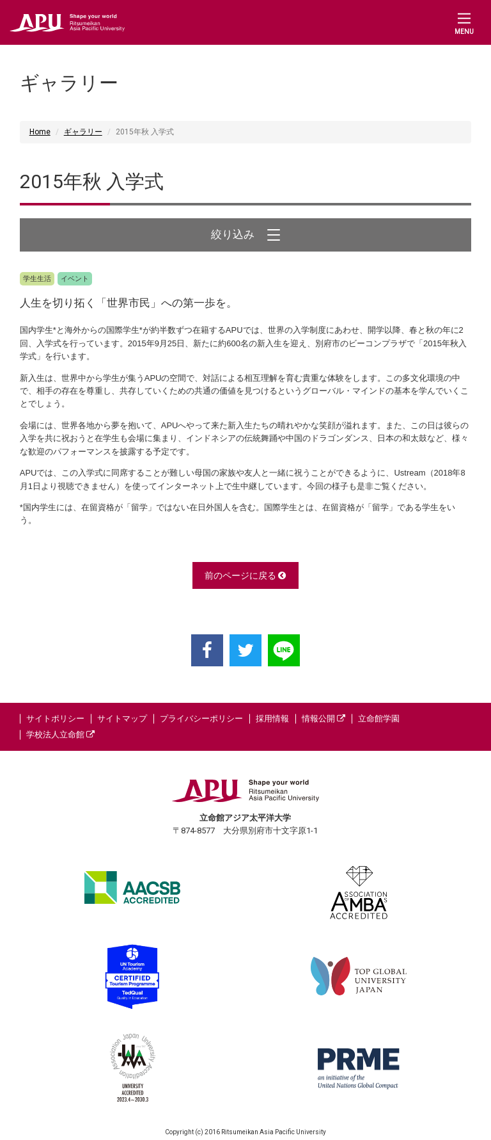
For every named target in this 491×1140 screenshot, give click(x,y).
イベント (75, 279)
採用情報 (272, 718)
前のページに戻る (245, 575)
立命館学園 (379, 718)
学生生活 (37, 279)
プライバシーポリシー (201, 718)
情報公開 (323, 718)
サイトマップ (122, 718)
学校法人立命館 (60, 734)
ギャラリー (83, 131)
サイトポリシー (55, 718)
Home (40, 131)
